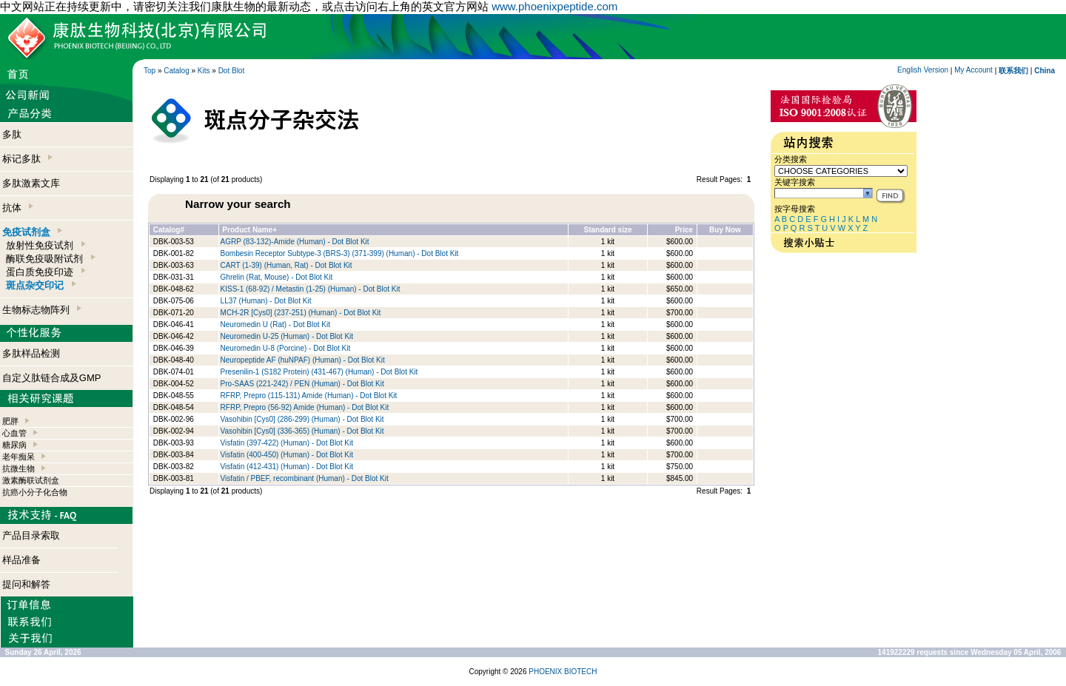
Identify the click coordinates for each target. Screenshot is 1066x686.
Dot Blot (231, 71)
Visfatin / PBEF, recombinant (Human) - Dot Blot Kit (305, 478)
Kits (204, 71)
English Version (922, 70)
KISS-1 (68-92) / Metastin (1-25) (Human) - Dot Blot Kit (310, 289)
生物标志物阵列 (41, 309)
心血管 (14, 432)
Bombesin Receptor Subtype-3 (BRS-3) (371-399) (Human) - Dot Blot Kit (340, 253)
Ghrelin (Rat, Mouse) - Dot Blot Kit (277, 277)
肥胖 (10, 421)
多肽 (11, 134)
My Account (973, 70)
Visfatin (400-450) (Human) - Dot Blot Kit (287, 455)
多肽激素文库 (31, 183)
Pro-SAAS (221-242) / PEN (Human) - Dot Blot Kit (302, 384)
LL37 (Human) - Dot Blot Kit (266, 301)
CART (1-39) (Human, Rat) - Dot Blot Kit (286, 265)
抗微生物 (18, 468)
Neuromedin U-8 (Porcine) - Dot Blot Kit (286, 348)
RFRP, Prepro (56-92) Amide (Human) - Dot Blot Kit (305, 407)
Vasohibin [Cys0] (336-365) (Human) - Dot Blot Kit (302, 431)
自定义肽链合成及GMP (51, 377)
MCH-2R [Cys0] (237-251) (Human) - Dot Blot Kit (301, 313)
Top (149, 71)
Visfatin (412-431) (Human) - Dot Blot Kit (287, 467)
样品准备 (21, 559)
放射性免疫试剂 (45, 245)
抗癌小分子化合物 (34, 492)
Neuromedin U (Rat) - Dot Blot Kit (275, 324)
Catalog (176, 71)
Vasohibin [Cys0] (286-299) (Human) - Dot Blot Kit (302, 419)
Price (684, 230)
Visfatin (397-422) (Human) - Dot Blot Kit (287, 443)
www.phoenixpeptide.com (554, 6)
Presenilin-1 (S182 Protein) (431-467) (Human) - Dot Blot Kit (319, 372)
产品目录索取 (31, 535)
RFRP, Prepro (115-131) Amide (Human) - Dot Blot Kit (309, 395)
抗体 (17, 207)
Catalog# (168, 230)
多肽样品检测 (31, 353)
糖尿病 (14, 444)
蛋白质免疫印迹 (45, 272)
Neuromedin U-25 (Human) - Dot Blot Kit (287, 336)
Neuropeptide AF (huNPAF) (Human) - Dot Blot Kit (303, 360)
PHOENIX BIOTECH (563, 671)
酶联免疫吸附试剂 (50, 258)
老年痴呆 (18, 456)
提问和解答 (26, 584)
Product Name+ (249, 230)
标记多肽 (27, 158)
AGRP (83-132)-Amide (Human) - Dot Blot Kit (295, 242)
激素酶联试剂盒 (30, 480)
